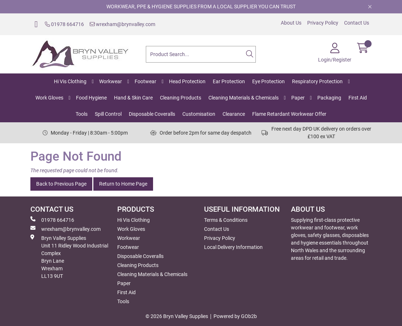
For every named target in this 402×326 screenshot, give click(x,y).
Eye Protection (268, 81)
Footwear (145, 81)
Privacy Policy (322, 23)
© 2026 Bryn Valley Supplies (176, 316)
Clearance (234, 114)
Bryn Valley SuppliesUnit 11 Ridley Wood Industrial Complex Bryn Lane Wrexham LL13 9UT (69, 256)
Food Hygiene (91, 98)
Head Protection (187, 81)
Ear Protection (229, 81)
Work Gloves (49, 98)
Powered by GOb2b (235, 316)
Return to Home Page (123, 184)
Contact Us (356, 23)
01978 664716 (64, 24)
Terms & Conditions (225, 220)
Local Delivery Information (233, 247)
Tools (82, 114)
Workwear (110, 81)
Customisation (198, 114)
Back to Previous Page (61, 184)
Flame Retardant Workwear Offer (289, 114)
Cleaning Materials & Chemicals (243, 98)
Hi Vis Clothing (70, 81)
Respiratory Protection (317, 81)
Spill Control (108, 114)
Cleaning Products (180, 98)
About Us (291, 23)
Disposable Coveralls (152, 114)
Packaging (329, 98)
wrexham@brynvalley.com (122, 24)
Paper (298, 98)
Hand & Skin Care (133, 98)
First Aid (357, 98)
